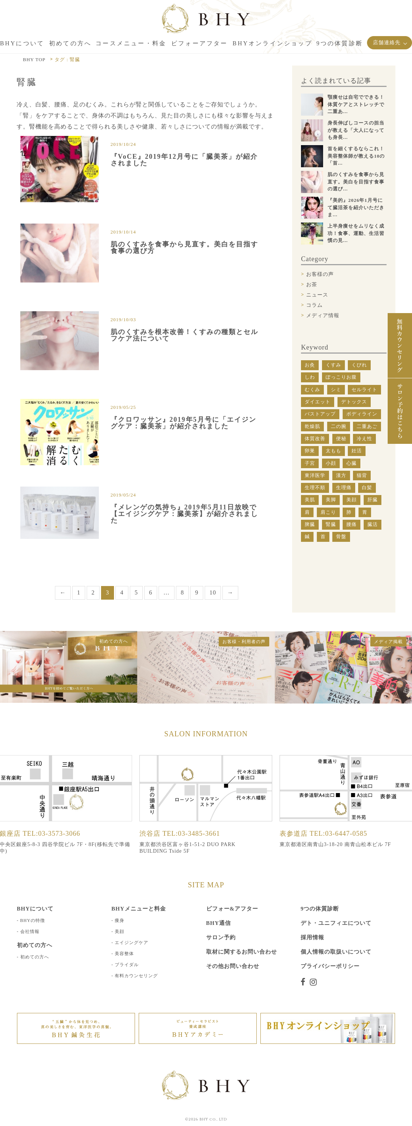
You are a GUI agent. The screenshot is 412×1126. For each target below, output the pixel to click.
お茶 (311, 284)
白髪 (367, 487)
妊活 (357, 450)
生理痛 (344, 487)
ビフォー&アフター (232, 888)
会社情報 (29, 910)
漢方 (341, 475)
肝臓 (372, 499)
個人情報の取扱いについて (336, 931)
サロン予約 (221, 917)
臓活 (372, 524)
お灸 (310, 365)
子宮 (310, 463)
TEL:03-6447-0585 (338, 812)
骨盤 (341, 536)
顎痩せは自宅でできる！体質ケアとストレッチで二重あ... (356, 104)
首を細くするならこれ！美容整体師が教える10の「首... (356, 156)
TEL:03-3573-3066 (51, 812)
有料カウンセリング (136, 955)
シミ (336, 389)
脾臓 (310, 524)
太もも (333, 450)
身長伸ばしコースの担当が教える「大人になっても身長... (356, 130)
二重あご (367, 426)
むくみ (312, 389)
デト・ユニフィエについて (336, 902)
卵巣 (310, 450)
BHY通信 (218, 902)
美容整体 (124, 933)
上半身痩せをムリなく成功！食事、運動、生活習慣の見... (356, 233)
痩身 (119, 899)
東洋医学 (315, 475)
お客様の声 (320, 274)
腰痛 (351, 524)
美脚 (331, 499)
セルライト (364, 389)
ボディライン (361, 414)
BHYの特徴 (32, 899)
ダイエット (317, 401)
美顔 (351, 499)
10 (213, 572)
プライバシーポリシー (330, 945)
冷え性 (364, 438)
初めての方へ (34, 936)
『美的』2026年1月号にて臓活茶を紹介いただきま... (356, 207)
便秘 (341, 438)
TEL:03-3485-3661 (191, 812)
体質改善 (315, 438)
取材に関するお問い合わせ (241, 931)
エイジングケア (131, 922)
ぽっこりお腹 (341, 377)
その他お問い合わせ (232, 945)
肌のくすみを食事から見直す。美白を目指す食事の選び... (356, 182)
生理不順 (315, 487)
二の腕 (338, 426)
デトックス (354, 401)
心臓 (351, 463)
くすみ (333, 365)
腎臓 (331, 524)
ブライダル (127, 944)
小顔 (331, 463)
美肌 (310, 499)
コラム (314, 305)
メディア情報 (322, 315)
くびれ (359, 365)
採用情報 (312, 917)
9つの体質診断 (320, 888)
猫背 (362, 475)
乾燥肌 (312, 426)
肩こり (328, 512)
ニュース (317, 295)
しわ (310, 377)
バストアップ (320, 414)
